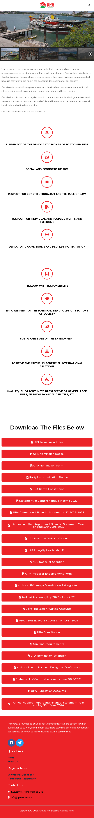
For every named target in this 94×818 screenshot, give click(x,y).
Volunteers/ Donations (21, 774)
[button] (3, 23)
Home (11, 757)
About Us (13, 761)
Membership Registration (22, 778)
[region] (47, 30)
